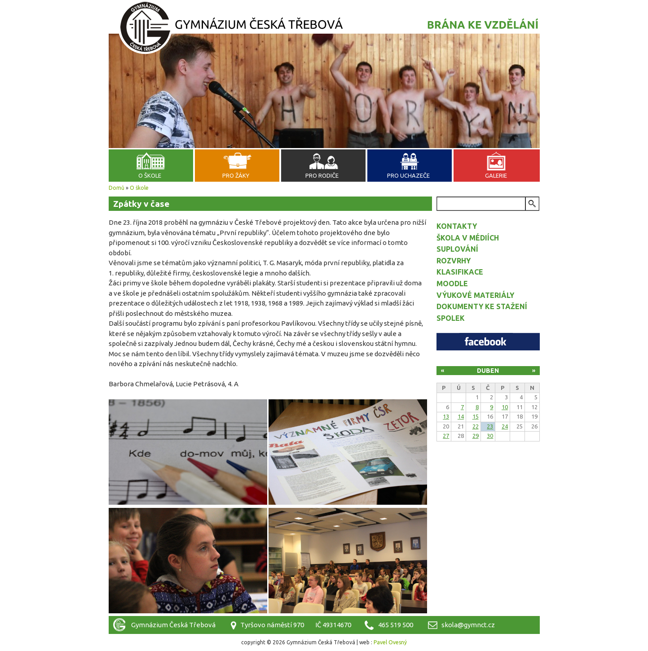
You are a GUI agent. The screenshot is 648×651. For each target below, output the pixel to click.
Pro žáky (235, 175)
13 (446, 416)
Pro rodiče (322, 175)
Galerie (496, 175)
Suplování (457, 249)
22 (475, 426)
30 (490, 436)
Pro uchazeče (408, 175)
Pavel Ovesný (390, 642)
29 (475, 436)
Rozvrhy (453, 261)
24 (505, 426)
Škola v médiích (467, 238)
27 (446, 436)
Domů (116, 188)
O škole (149, 175)
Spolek (450, 318)
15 (475, 416)
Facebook (488, 341)
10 (505, 407)
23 (490, 426)
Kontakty (456, 226)
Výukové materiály (475, 295)
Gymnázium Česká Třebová (324, 29)
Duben (488, 370)
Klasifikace (459, 272)
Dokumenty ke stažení (481, 306)
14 (461, 416)
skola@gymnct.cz (468, 625)
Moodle (452, 284)
